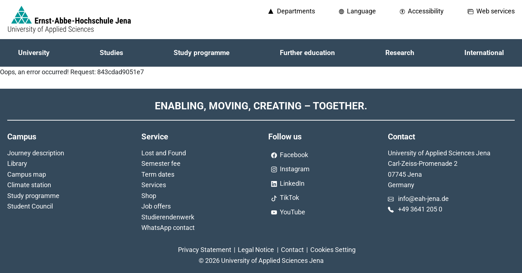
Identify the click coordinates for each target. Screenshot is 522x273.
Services (153, 185)
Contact (292, 249)
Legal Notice (256, 249)
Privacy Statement (204, 249)
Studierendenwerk (167, 217)
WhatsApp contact (168, 227)
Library (17, 163)
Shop (148, 196)
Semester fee (161, 163)
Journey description (35, 153)
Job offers (156, 206)
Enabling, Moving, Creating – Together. (261, 106)
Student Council (30, 206)
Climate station (29, 185)
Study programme (33, 196)
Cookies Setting (333, 249)
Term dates (157, 174)
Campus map (26, 174)
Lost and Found (163, 153)
